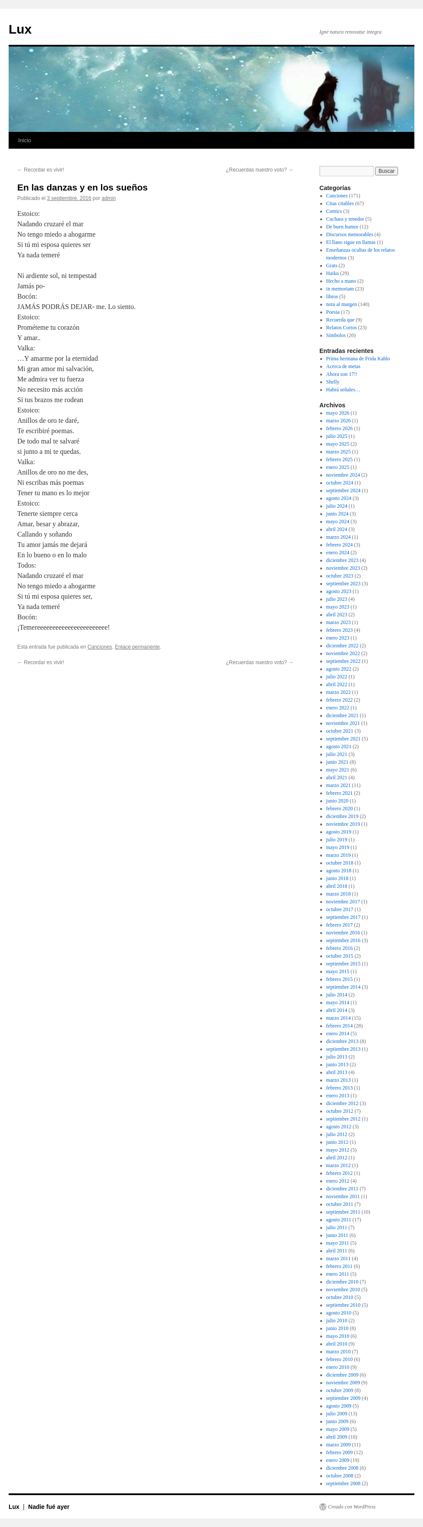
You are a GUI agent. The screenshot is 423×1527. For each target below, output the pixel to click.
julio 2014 (336, 995)
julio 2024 (336, 506)
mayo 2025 (338, 444)
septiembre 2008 (343, 1483)
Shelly (333, 382)
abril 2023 (336, 615)
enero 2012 (338, 1181)
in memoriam (340, 289)
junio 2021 (337, 762)
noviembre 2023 (343, 568)
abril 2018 (336, 886)
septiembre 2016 (343, 940)
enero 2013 (338, 1096)
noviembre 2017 (343, 902)
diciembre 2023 (342, 560)
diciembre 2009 (342, 1375)
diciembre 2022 (342, 646)
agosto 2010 (338, 1313)
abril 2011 (336, 1251)
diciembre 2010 (342, 1282)
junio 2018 (337, 878)
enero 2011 (337, 1274)
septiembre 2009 (343, 1398)
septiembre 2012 (343, 1119)
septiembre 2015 (343, 964)
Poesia (333, 312)
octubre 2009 (340, 1390)
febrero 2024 (339, 545)
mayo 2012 (338, 1150)
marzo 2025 (338, 452)
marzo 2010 (338, 1352)
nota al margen (341, 304)
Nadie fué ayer (48, 1506)
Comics (334, 211)
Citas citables (340, 203)
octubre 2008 (340, 1476)
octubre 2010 (340, 1297)
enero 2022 (338, 708)
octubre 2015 (340, 956)
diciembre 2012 (342, 1103)
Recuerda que (340, 320)
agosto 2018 (338, 871)
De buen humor (342, 227)
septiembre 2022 (343, 661)
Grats (332, 265)
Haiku (332, 273)
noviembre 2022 (343, 653)
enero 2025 (338, 467)
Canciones (100, 647)
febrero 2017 (339, 925)
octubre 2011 (340, 1204)
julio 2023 (336, 599)
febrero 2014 (339, 1026)
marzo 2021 (338, 785)
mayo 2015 (338, 971)
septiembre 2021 (343, 739)
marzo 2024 (338, 537)
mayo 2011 (337, 1243)
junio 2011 (337, 1235)
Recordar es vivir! (40, 170)
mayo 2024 (338, 521)
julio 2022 (336, 677)
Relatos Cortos (341, 328)
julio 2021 (336, 754)
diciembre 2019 (342, 816)
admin (109, 198)
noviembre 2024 (343, 475)
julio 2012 (336, 1134)
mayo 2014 (338, 1002)
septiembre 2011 (343, 1212)
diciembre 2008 (342, 1468)
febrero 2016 (339, 948)
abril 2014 (336, 1010)
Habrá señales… (343, 390)
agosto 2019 (338, 832)
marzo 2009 (338, 1445)
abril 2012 (336, 1158)
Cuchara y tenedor (345, 219)
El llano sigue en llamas (351, 242)
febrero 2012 (339, 1173)
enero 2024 (338, 553)
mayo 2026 (338, 413)
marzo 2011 (338, 1258)
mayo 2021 (338, 770)
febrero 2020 (339, 809)
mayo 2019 (338, 847)
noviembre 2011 (343, 1196)
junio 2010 (337, 1328)
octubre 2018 (340, 863)
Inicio (24, 140)
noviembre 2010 (343, 1290)
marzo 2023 (338, 622)
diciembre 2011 (342, 1189)
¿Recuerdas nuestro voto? (260, 170)
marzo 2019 (338, 855)
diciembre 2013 (342, 1041)
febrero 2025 (339, 459)
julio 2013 (336, 1057)
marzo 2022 (338, 692)
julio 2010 (336, 1321)
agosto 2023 (338, 591)
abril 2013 (336, 1072)
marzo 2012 (338, 1165)
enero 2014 (338, 1033)
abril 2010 (336, 1344)
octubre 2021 (340, 731)
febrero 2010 (339, 1359)
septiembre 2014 (343, 987)
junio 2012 (337, 1142)
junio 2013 (337, 1065)
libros (332, 297)
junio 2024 (337, 514)
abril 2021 (336, 777)
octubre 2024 (340, 483)
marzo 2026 (338, 421)
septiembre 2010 (343, 1305)
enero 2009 (338, 1460)
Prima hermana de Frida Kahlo (358, 359)
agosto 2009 (338, 1406)
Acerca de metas (343, 366)
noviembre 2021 (343, 723)
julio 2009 (336, 1414)
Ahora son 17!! (342, 374)
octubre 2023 (340, 576)
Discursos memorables (349, 234)
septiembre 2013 (343, 1049)
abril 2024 (336, 529)
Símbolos (336, 335)
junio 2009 (337, 1421)
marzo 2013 (338, 1080)
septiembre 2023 (343, 584)
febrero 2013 (339, 1088)
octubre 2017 (340, 909)
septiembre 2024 (343, 490)
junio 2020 (337, 801)
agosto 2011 (338, 1220)
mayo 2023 (338, 607)
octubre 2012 (340, 1111)
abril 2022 (336, 684)
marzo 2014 (338, 1018)
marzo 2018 (338, 894)
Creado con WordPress (352, 1507)
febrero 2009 (339, 1452)
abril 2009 (336, 1437)
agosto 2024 (338, 498)
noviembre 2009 (343, 1383)
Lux (20, 29)
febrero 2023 (339, 630)
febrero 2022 (339, 700)
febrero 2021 (339, 793)
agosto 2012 (338, 1127)
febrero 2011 (339, 1266)
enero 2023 (338, 638)
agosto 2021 (338, 746)
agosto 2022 (338, 669)
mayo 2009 (338, 1429)
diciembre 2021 (342, 715)
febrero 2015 (339, 979)
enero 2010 (338, 1367)
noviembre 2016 (343, 933)
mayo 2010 (338, 1336)
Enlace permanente (137, 647)
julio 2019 (336, 840)
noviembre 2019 (343, 824)
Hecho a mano (341, 281)
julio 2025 (336, 436)
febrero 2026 (339, 428)
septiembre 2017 (343, 917)
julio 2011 (336, 1227)
